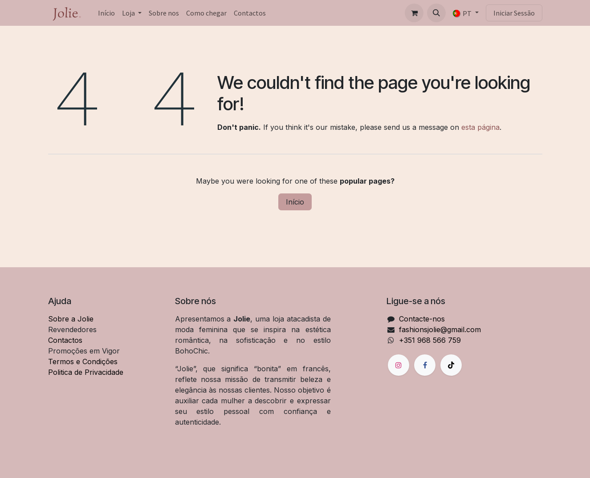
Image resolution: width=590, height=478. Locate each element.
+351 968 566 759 (430, 340)
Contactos (65, 340)
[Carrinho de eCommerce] (414, 13)
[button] (436, 13)
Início (295, 201)
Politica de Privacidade (85, 372)
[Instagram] (398, 365)
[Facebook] (424, 365)
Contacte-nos (422, 318)
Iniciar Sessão (514, 12)
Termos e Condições (83, 361)
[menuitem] (106, 13)
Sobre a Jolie (71, 318)
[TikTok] (451, 365)
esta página (480, 127)
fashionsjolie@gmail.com (440, 329)
